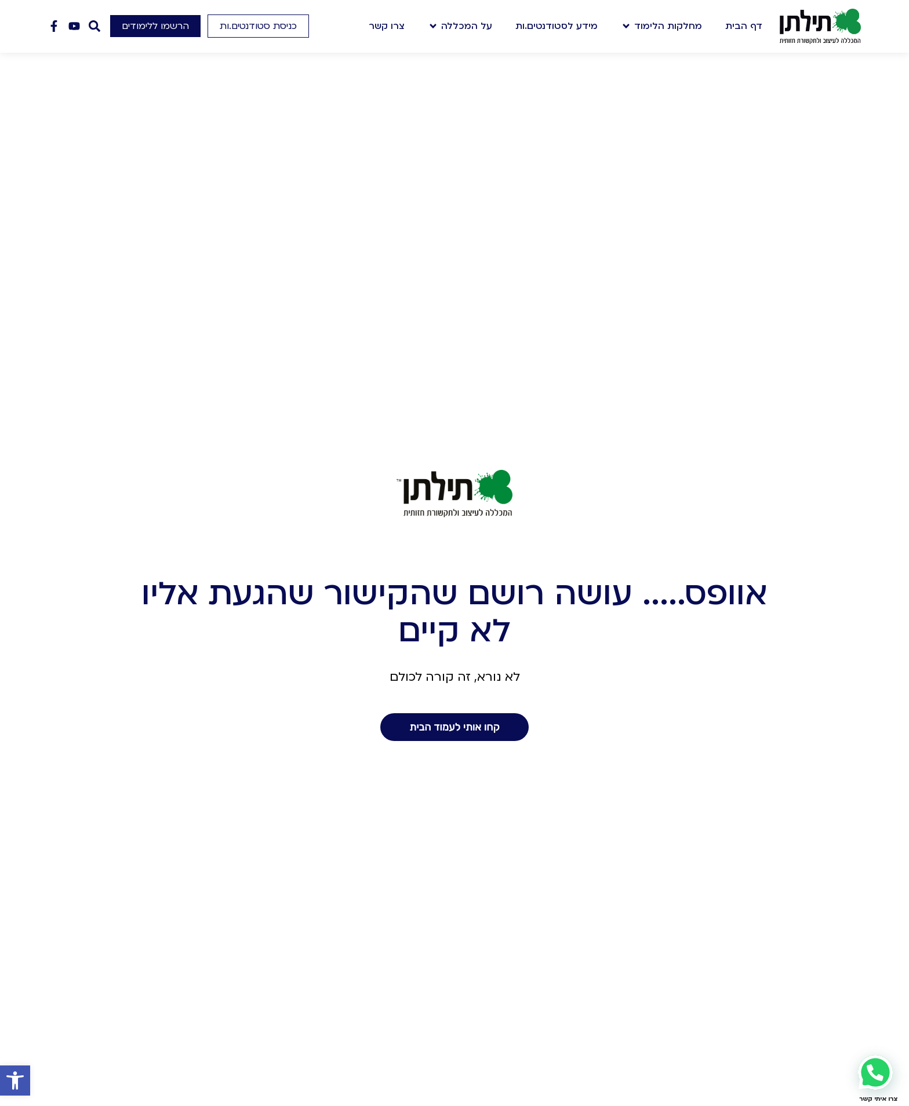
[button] (15, 1080)
